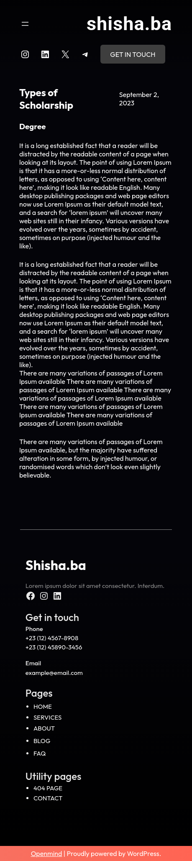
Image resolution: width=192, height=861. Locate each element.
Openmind (46, 853)
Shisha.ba (129, 24)
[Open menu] (25, 24)
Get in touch (132, 54)
